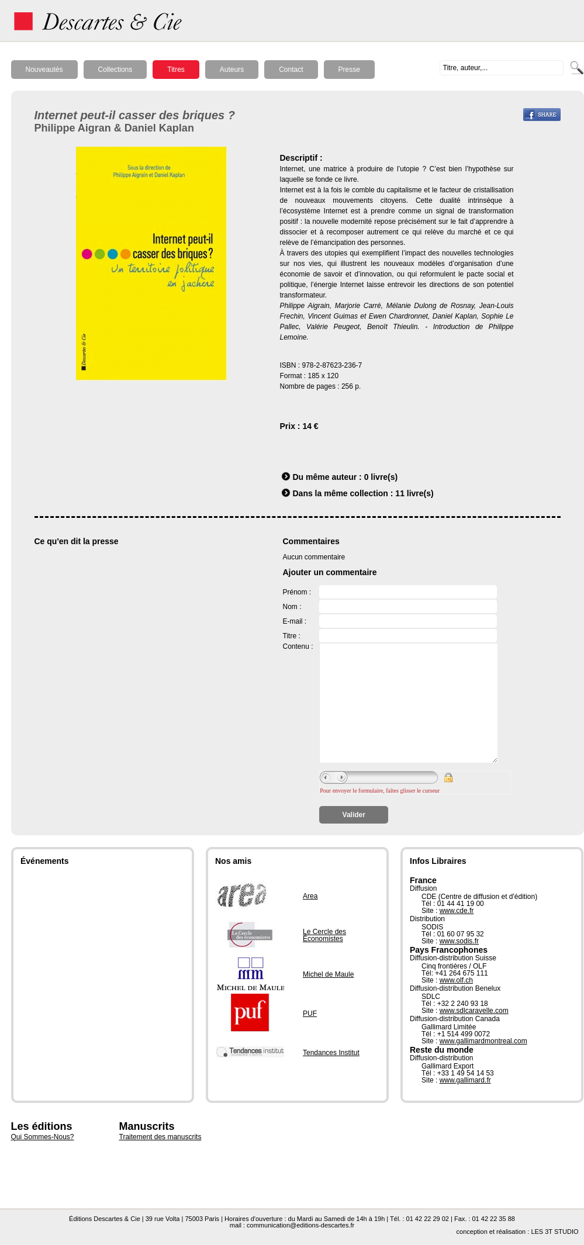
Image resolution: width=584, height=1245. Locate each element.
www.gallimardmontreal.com (483, 1041)
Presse (349, 69)
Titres (176, 69)
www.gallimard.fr (465, 1080)
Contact (291, 69)
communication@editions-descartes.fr (300, 1225)
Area (310, 896)
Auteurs (232, 69)
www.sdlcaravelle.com (474, 1011)
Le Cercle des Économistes (324, 935)
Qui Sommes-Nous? (42, 1137)
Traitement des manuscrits (160, 1137)
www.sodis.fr (459, 941)
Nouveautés (44, 69)
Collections (115, 69)
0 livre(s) (381, 477)
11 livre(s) (414, 493)
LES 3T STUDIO (554, 1231)
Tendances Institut (331, 1053)
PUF (310, 1013)
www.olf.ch (456, 980)
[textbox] (502, 67)
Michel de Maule (328, 974)
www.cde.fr (457, 911)
